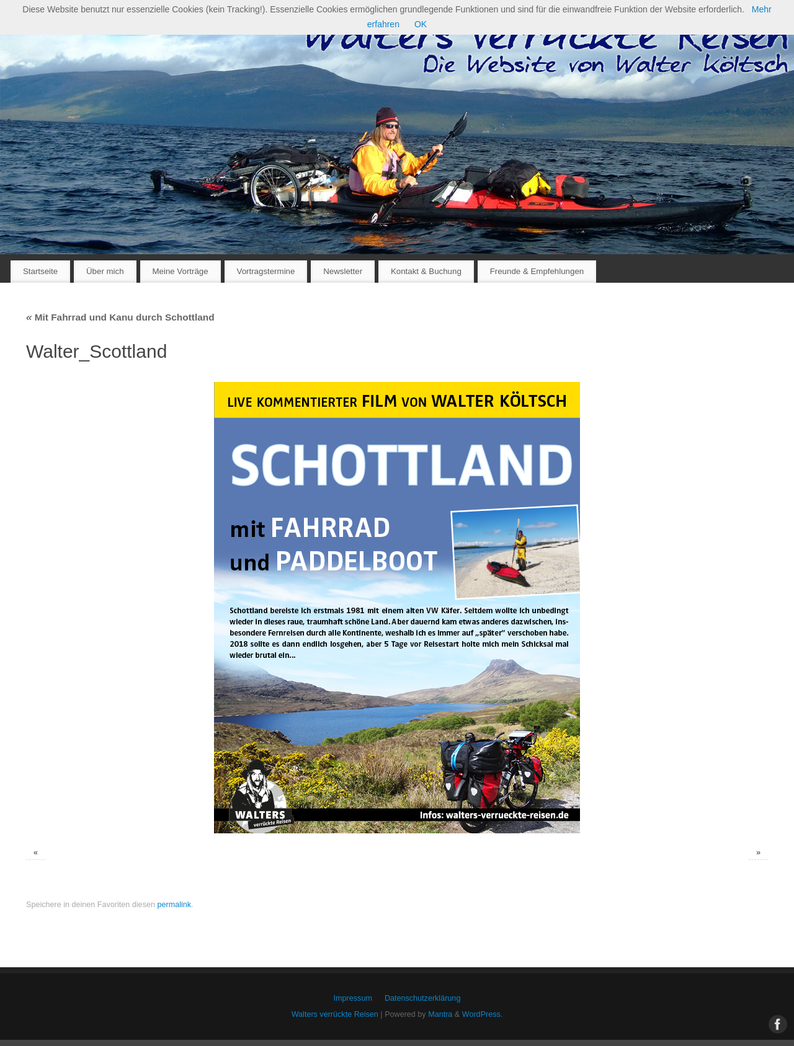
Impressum (353, 998)
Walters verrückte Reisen (335, 1014)
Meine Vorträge (180, 271)
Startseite (40, 271)
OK (420, 24)
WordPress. (482, 1014)
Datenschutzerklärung (423, 998)
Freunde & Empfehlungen (537, 271)
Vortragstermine (266, 271)
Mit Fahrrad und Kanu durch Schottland (120, 317)
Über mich (105, 271)
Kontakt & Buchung (426, 271)
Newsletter (342, 271)
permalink (174, 904)
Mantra (440, 1014)
